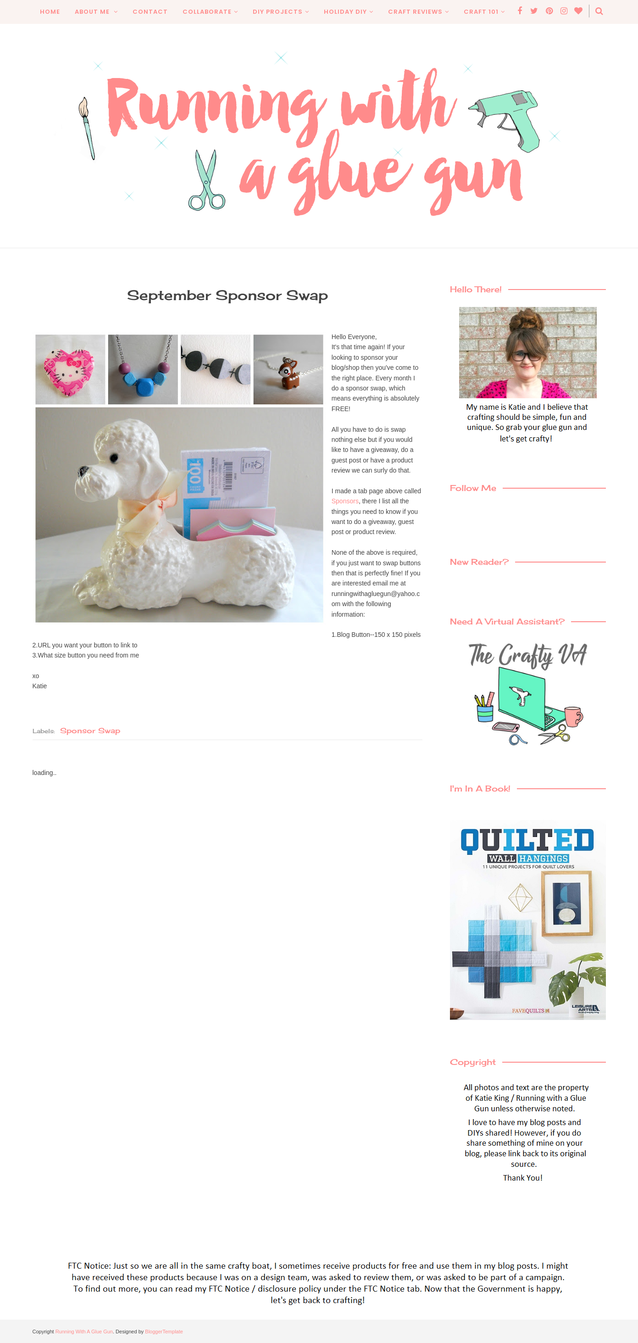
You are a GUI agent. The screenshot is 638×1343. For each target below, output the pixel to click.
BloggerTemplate (164, 1331)
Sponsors (346, 501)
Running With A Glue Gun (84, 1331)
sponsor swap (90, 730)
